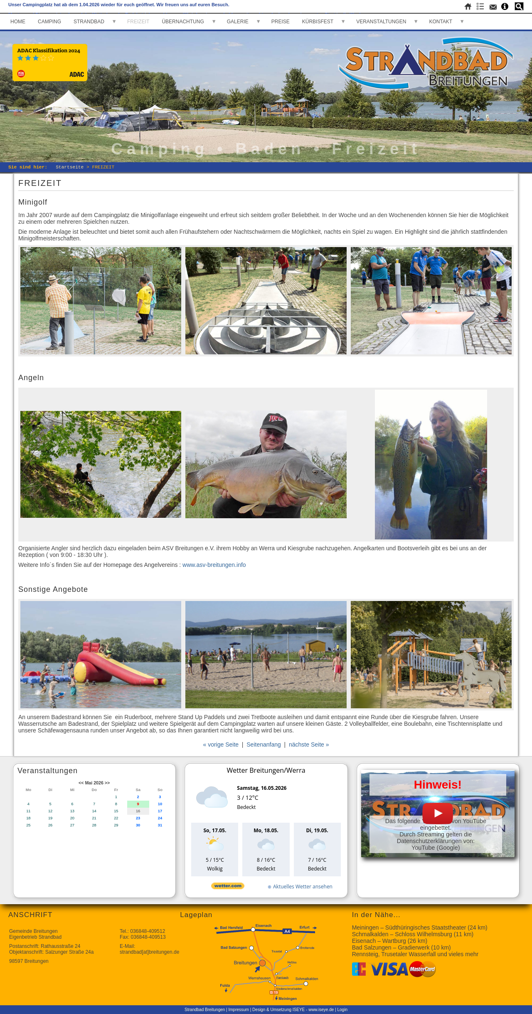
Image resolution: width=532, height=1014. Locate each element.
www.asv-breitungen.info (213, 564)
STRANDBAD (89, 22)
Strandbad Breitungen (205, 1009)
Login (342, 1009)
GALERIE (238, 22)
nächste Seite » (309, 744)
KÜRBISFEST (317, 22)
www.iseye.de (321, 1009)
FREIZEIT (138, 22)
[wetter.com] (227, 887)
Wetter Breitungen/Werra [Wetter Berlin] (266, 770)
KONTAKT (440, 22)
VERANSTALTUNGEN (381, 22)
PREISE (280, 22)
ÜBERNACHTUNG (183, 22)
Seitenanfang (263, 744)
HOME (17, 22)
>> (107, 782)
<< (81, 782)
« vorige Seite (221, 744)
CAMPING (49, 22)
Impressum (239, 1009)
